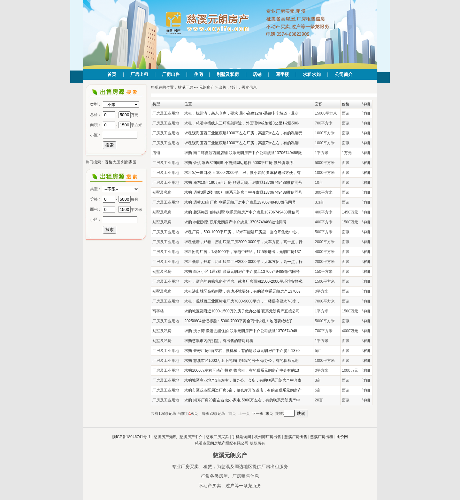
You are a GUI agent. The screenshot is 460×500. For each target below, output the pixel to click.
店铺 (257, 74)
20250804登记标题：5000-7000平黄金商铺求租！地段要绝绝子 (238, 321)
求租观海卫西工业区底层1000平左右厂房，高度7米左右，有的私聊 (241, 143)
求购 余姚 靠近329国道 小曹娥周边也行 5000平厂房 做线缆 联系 (239, 162)
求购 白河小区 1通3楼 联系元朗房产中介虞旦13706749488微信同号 (242, 271)
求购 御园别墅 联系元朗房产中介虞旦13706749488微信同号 (235, 222)
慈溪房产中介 (191, 437)
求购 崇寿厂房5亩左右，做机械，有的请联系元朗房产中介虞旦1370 (242, 350)
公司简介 (344, 74)
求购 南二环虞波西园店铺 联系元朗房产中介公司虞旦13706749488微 (243, 153)
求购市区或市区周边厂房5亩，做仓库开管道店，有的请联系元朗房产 (243, 390)
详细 (366, 113)
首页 (111, 74)
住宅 (198, 74)
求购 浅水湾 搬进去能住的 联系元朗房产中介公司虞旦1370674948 (240, 331)
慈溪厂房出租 (321, 437)
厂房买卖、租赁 (196, 466)
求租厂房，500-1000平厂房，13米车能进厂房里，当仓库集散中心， (242, 232)
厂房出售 (171, 74)
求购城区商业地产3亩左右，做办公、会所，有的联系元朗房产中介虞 (243, 380)
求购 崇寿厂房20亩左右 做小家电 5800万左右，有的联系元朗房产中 (242, 400)
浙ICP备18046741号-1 (131, 437)
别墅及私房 (228, 74)
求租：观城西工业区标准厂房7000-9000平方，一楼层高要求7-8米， (242, 301)
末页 (269, 413)
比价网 (342, 437)
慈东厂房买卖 (217, 437)
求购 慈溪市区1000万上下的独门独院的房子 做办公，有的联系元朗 (241, 360)
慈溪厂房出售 (295, 437)
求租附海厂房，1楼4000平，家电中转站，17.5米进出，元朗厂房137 (242, 252)
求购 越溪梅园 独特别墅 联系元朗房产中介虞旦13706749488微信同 (241, 212)
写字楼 (282, 74)
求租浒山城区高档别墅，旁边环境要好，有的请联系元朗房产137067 (242, 291)
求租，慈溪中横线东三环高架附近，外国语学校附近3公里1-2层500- (241, 123)
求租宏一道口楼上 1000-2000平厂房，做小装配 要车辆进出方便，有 (242, 172)
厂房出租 (139, 74)
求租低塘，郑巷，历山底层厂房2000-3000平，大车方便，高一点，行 (243, 242)
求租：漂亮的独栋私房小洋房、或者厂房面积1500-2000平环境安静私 (243, 281)
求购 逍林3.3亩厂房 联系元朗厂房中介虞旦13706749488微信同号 (240, 202)
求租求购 (312, 74)
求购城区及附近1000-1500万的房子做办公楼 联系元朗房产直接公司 (242, 311)
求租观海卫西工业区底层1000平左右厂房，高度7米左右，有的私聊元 (243, 133)
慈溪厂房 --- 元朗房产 (196, 87)
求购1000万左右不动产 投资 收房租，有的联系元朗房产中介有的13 (241, 370)
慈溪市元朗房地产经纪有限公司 (222, 443)
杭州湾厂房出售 (267, 437)
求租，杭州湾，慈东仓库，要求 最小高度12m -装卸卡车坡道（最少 (241, 113)
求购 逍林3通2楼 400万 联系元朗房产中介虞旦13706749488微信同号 (243, 192)
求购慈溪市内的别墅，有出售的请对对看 (218, 341)
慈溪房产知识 (165, 437)
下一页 (258, 413)
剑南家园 (128, 162)
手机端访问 (241, 437)
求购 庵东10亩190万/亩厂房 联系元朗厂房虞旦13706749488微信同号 (243, 182)
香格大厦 (112, 162)
